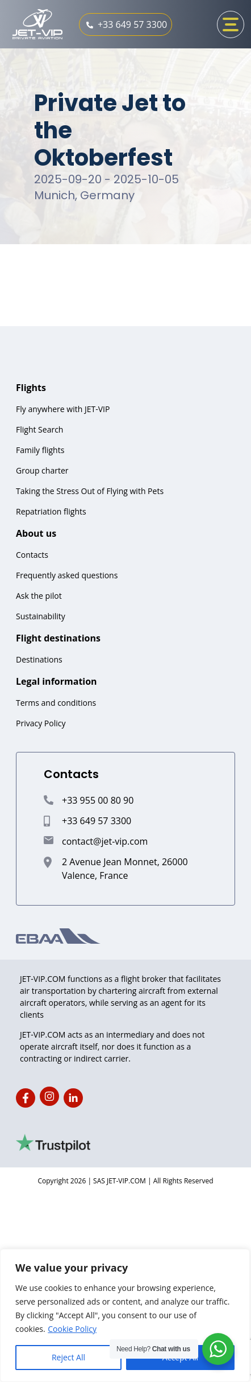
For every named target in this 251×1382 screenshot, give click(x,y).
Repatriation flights (51, 511)
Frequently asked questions (67, 575)
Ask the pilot (39, 595)
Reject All (68, 1357)
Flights (31, 387)
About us (36, 533)
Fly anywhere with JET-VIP (63, 409)
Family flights (40, 450)
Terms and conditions (56, 702)
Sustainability (40, 616)
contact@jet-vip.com (105, 841)
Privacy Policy (40, 723)
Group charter (42, 470)
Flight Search (39, 429)
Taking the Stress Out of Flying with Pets (90, 491)
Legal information (56, 681)
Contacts (32, 554)
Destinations (39, 659)
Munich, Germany (84, 195)
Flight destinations (58, 638)
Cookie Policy (72, 1328)
